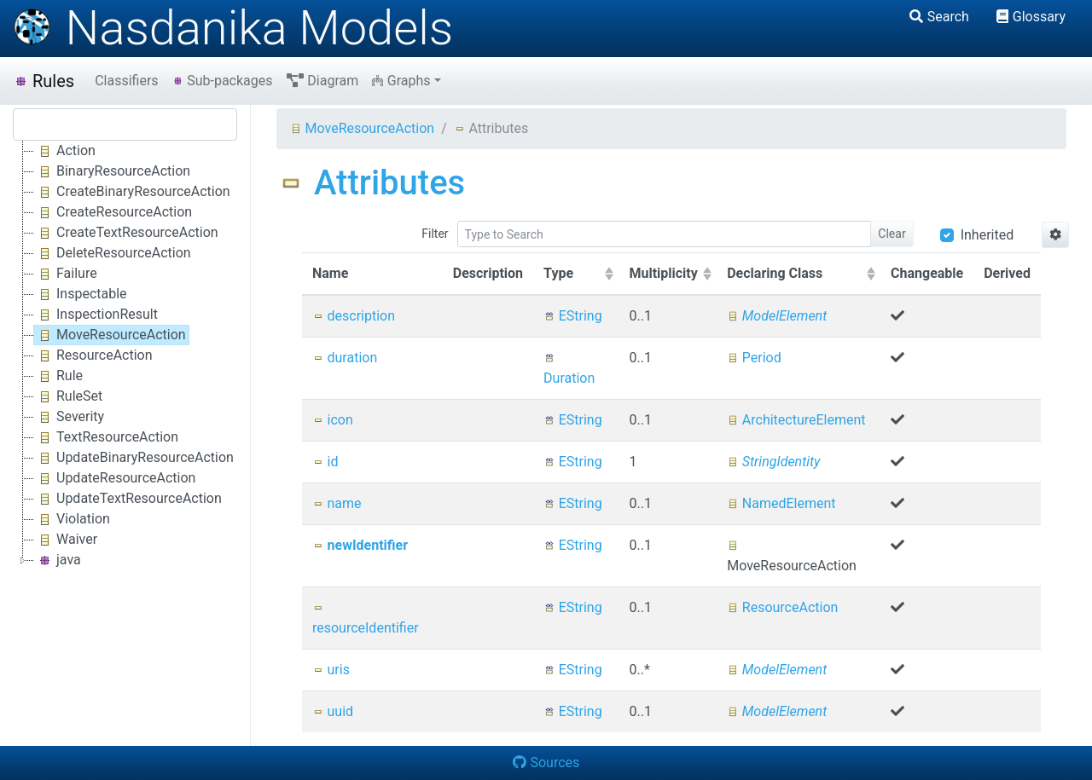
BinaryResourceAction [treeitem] (112, 171)
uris (331, 670)
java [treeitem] (57, 560)
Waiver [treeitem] (65, 539)
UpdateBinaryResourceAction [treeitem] (134, 458)
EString (572, 316)
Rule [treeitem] (58, 376)
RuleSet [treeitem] (68, 396)
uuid (332, 711)
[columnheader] (576, 274)
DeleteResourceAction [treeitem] (112, 253)
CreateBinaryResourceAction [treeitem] (132, 192)
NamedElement (781, 503)
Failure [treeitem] (65, 273)
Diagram (323, 80)
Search (939, 17)
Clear (891, 233)
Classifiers (126, 80)
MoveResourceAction (362, 128)
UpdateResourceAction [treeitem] (114, 478)
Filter (434, 233)
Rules (44, 81)
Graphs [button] (401, 80)
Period (754, 358)
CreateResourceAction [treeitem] (113, 212)
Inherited (987, 235)
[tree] (125, 355)
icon (332, 420)
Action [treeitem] (65, 151)
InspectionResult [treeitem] (96, 314)
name (337, 503)
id (325, 462)
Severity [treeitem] (69, 417)
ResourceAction (782, 607)
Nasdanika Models (233, 28)
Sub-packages (222, 80)
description (353, 316)
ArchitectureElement (796, 420)
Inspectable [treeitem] (80, 294)
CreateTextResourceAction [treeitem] (126, 232)
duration (344, 358)
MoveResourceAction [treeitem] (110, 335)
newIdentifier (360, 545)
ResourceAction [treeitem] (93, 355)
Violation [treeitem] (72, 519)
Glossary (1031, 17)
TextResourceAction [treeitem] (106, 437)
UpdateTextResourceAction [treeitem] (128, 498)
